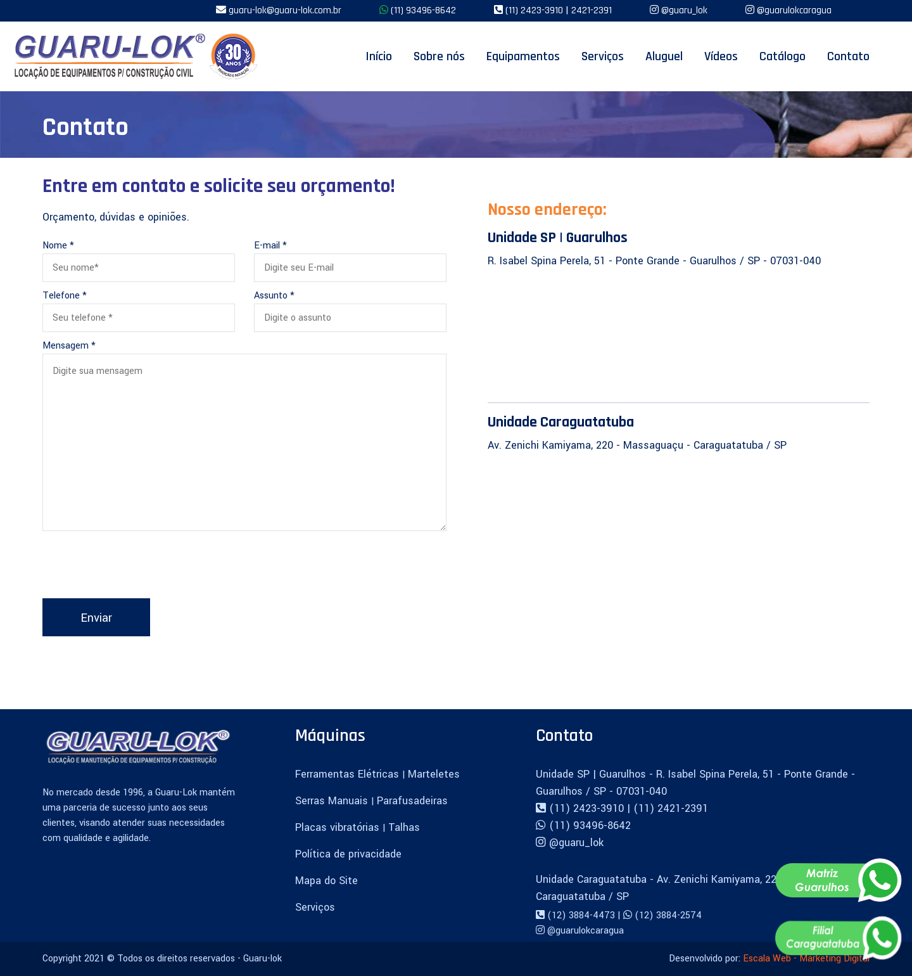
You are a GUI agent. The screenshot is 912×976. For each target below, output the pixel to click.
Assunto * (274, 295)
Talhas (404, 827)
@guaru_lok (684, 10)
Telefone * (64, 295)
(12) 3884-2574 (668, 915)
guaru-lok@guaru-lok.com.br (285, 10)
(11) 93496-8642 (423, 10)
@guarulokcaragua (794, 10)
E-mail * (270, 245)
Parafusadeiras (412, 800)
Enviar (96, 618)
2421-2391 (591, 10)
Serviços (315, 907)
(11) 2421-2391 (670, 808)
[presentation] (138, 567)
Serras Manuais (333, 800)
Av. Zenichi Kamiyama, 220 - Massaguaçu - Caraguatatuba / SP (637, 445)
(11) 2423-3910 (535, 10)
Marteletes (434, 774)
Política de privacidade (348, 854)
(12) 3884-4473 (582, 915)
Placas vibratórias (339, 827)
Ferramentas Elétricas (348, 774)
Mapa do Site (326, 880)
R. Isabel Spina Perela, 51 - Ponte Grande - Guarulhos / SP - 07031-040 (654, 261)
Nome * (58, 245)
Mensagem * (69, 345)
